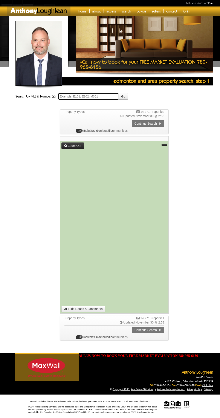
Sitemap (208, 389)
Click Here (207, 385)
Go (123, 96)
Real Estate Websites (142, 389)
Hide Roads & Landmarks (83, 309)
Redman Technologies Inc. (171, 389)
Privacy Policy (194, 389)
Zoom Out (72, 145)
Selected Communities (97, 131)
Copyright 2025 (121, 389)
